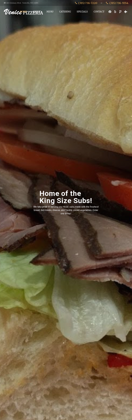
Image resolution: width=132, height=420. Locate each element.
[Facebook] (110, 11)
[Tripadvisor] (125, 11)
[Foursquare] (120, 11)
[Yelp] (115, 11)
